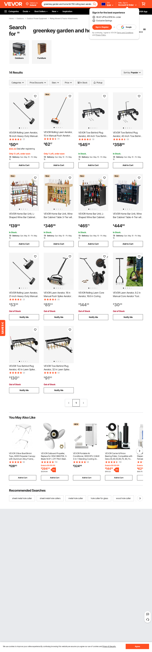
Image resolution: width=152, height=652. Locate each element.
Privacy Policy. (101, 35)
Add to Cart (24, 165)
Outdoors (20, 19)
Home (11, 19)
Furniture (41, 58)
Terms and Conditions (125, 33)
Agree (137, 646)
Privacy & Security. (109, 646)
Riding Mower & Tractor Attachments (64, 19)
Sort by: (127, 72)
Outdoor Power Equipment (37, 19)
